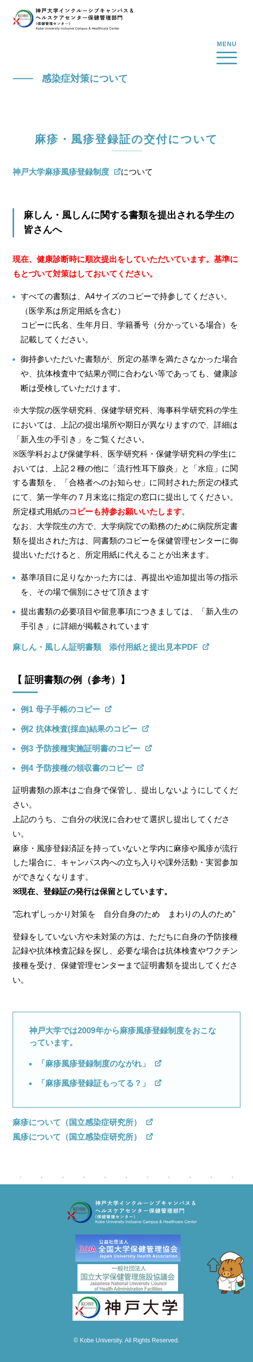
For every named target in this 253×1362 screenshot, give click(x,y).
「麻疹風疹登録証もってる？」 (93, 1083)
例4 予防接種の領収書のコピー (76, 768)
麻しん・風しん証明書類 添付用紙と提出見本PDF (105, 647)
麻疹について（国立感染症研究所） (77, 1122)
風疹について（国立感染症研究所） (77, 1137)
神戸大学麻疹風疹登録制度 (61, 172)
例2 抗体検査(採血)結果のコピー (79, 729)
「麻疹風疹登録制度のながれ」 (93, 1063)
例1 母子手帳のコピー (60, 709)
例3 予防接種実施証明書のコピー (80, 748)
